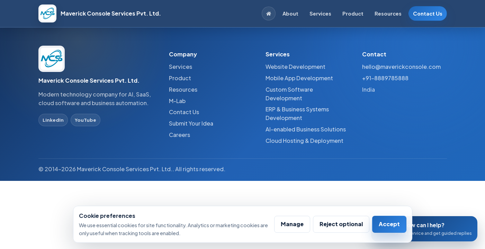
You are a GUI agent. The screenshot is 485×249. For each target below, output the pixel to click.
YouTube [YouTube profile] (85, 120)
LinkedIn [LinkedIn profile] (53, 120)
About (290, 13)
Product (352, 13)
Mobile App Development (299, 78)
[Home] (269, 13)
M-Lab (177, 100)
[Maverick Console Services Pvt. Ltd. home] (99, 13)
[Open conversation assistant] (424, 228)
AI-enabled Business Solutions (306, 129)
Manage (292, 224)
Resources (388, 13)
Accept (389, 224)
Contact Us (427, 13)
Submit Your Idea (191, 123)
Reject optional (341, 224)
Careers (179, 134)
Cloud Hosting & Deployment (304, 140)
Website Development (295, 66)
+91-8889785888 (385, 78)
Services (320, 13)
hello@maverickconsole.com (401, 66)
